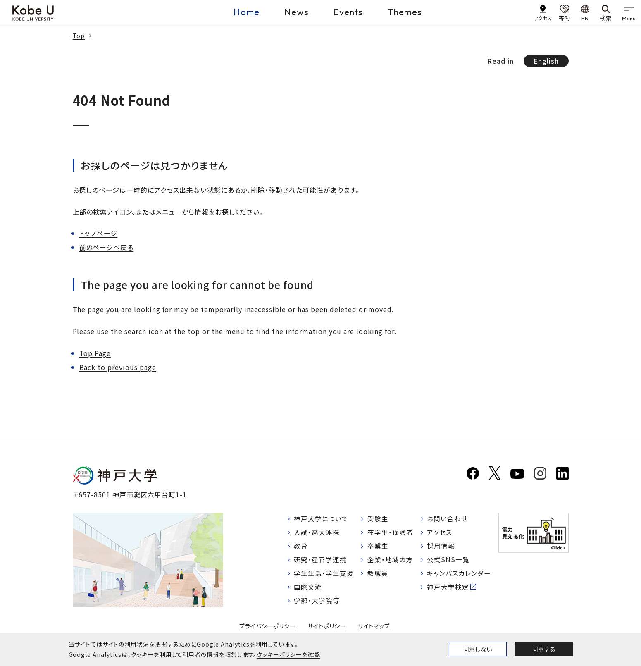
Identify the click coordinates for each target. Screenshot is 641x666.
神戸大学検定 (448, 589)
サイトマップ (374, 628)
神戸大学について (321, 519)
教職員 (377, 575)
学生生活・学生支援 (324, 575)
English (546, 61)
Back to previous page (117, 367)
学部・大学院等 (317, 603)
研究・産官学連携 (320, 561)
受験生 (377, 519)
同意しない (477, 649)
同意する (543, 649)
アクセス (440, 533)
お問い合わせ (447, 519)
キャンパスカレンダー (459, 575)
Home (247, 12)
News (296, 12)
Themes (405, 12)
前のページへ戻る (106, 247)
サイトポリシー (326, 628)
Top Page (95, 353)
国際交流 (308, 589)
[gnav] (628, 12)
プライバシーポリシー (267, 628)
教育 (301, 547)
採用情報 (441, 547)
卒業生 (377, 547)
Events (348, 12)
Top (79, 35)
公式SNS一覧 (448, 561)
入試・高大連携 (317, 533)
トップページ (98, 233)
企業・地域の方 (390, 561)
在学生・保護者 (390, 533)
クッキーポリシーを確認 (288, 654)
